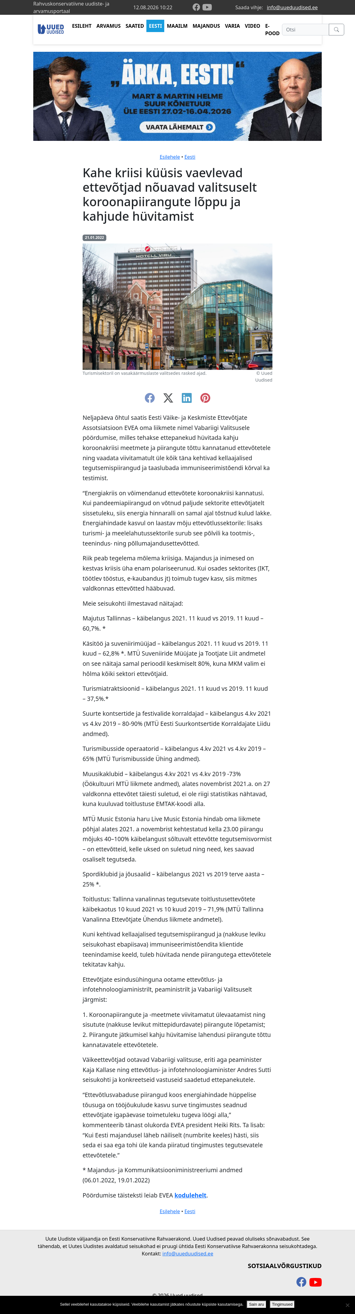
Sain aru (256, 1304)
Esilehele (170, 157)
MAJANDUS (206, 26)
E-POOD (272, 30)
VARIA (232, 26)
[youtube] (207, 7)
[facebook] (197, 7)
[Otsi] (305, 29)
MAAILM (177, 26)
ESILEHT (82, 26)
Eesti (189, 157)
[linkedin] (186, 399)
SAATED (135, 26)
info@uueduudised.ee (292, 7)
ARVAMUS (108, 26)
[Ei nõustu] (347, 1305)
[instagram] (205, 399)
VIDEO (252, 26)
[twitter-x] (168, 399)
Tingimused (282, 1304)
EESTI (155, 26)
